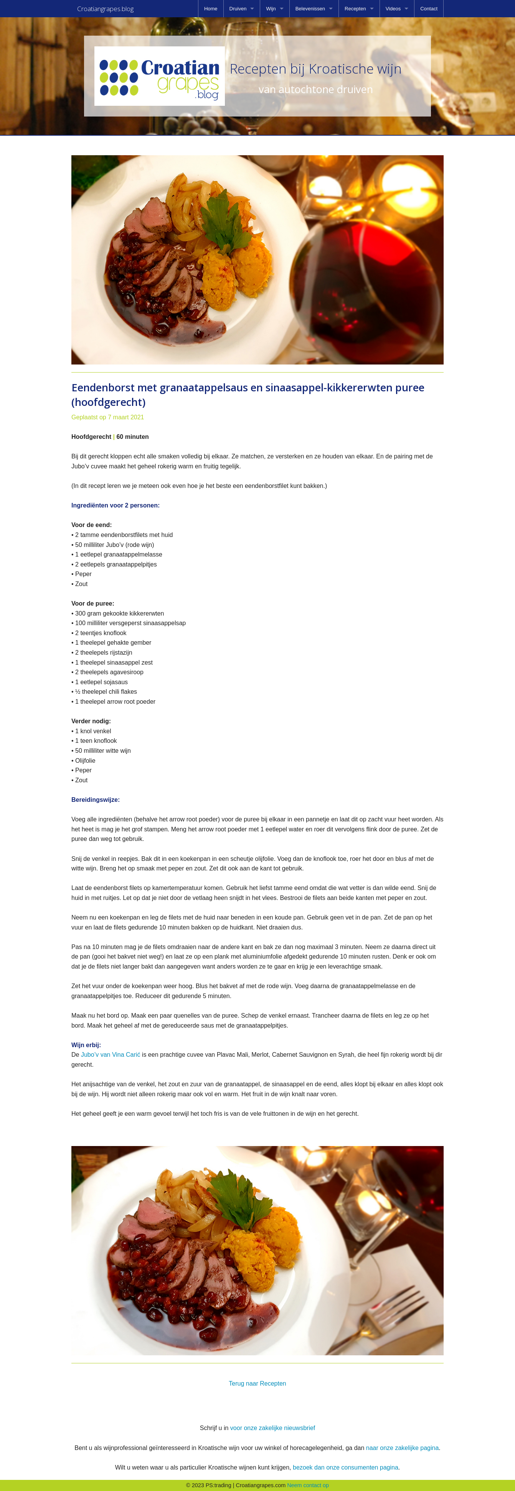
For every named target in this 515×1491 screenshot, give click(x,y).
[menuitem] (210, 8)
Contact (428, 8)
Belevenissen (310, 8)
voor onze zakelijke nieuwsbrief (272, 1428)
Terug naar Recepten (257, 1383)
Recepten (355, 8)
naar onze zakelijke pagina (402, 1448)
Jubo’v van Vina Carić (111, 1054)
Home (211, 8)
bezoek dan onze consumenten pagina (345, 1467)
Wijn (271, 8)
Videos (393, 8)
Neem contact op (308, 1485)
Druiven (238, 8)
